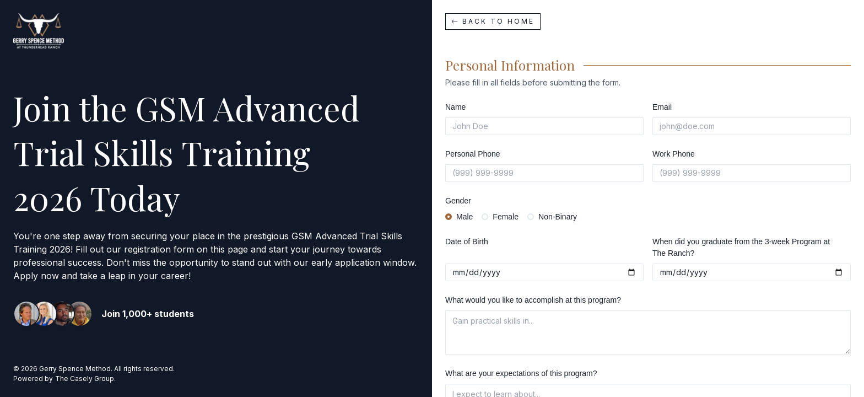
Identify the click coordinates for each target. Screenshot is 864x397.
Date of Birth (466, 241)
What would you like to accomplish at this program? (533, 300)
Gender (458, 200)
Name (455, 107)
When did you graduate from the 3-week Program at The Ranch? (741, 247)
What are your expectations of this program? (521, 373)
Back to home (492, 21)
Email (662, 107)
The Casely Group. (85, 378)
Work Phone (673, 153)
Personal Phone (472, 153)
